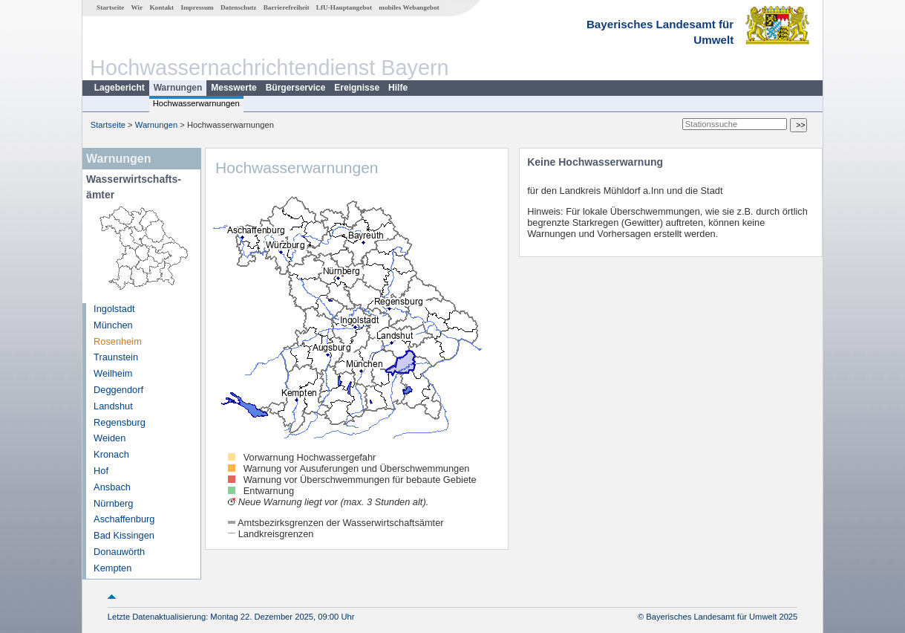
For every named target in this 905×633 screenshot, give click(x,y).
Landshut (113, 406)
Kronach (111, 454)
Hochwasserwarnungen (196, 103)
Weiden (109, 438)
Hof (101, 470)
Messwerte (233, 87)
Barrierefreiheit (287, 7)
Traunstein (116, 357)
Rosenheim (118, 341)
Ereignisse (356, 87)
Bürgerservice (296, 87)
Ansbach (112, 487)
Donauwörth (119, 551)
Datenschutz (238, 7)
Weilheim (113, 373)
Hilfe (398, 87)
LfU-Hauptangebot (344, 7)
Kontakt (161, 7)
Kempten (112, 568)
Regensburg (120, 422)
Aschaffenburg (124, 519)
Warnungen (178, 87)
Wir (137, 7)
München (113, 325)
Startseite (110, 7)
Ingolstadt (114, 308)
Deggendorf (118, 389)
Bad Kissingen (124, 535)
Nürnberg (113, 503)
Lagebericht (119, 87)
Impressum (196, 7)
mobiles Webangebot (409, 7)
